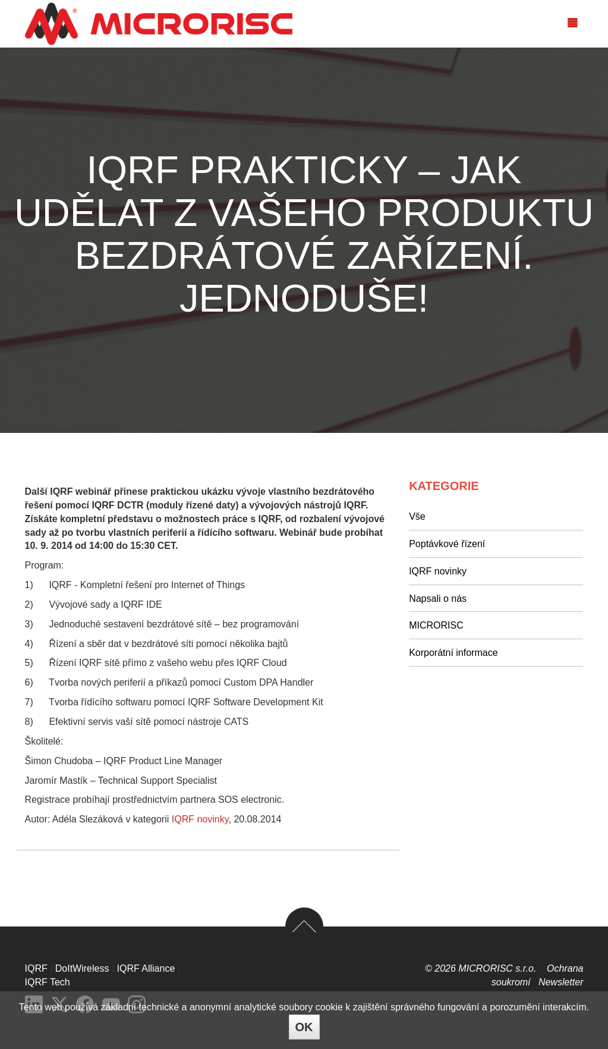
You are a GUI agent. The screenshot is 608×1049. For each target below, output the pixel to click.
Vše (417, 516)
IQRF (36, 968)
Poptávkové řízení (447, 544)
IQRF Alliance (146, 968)
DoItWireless (82, 968)
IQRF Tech (47, 982)
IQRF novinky (200, 819)
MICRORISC (436, 625)
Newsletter (561, 982)
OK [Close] (304, 1027)
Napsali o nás (438, 598)
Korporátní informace (453, 653)
